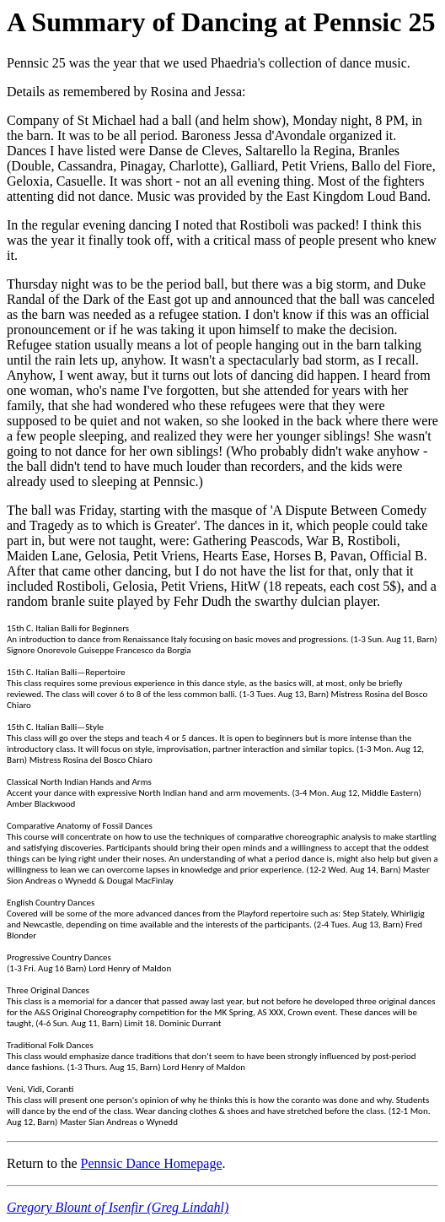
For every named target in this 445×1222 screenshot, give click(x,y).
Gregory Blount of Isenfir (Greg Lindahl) (117, 1207)
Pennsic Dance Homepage (151, 1163)
